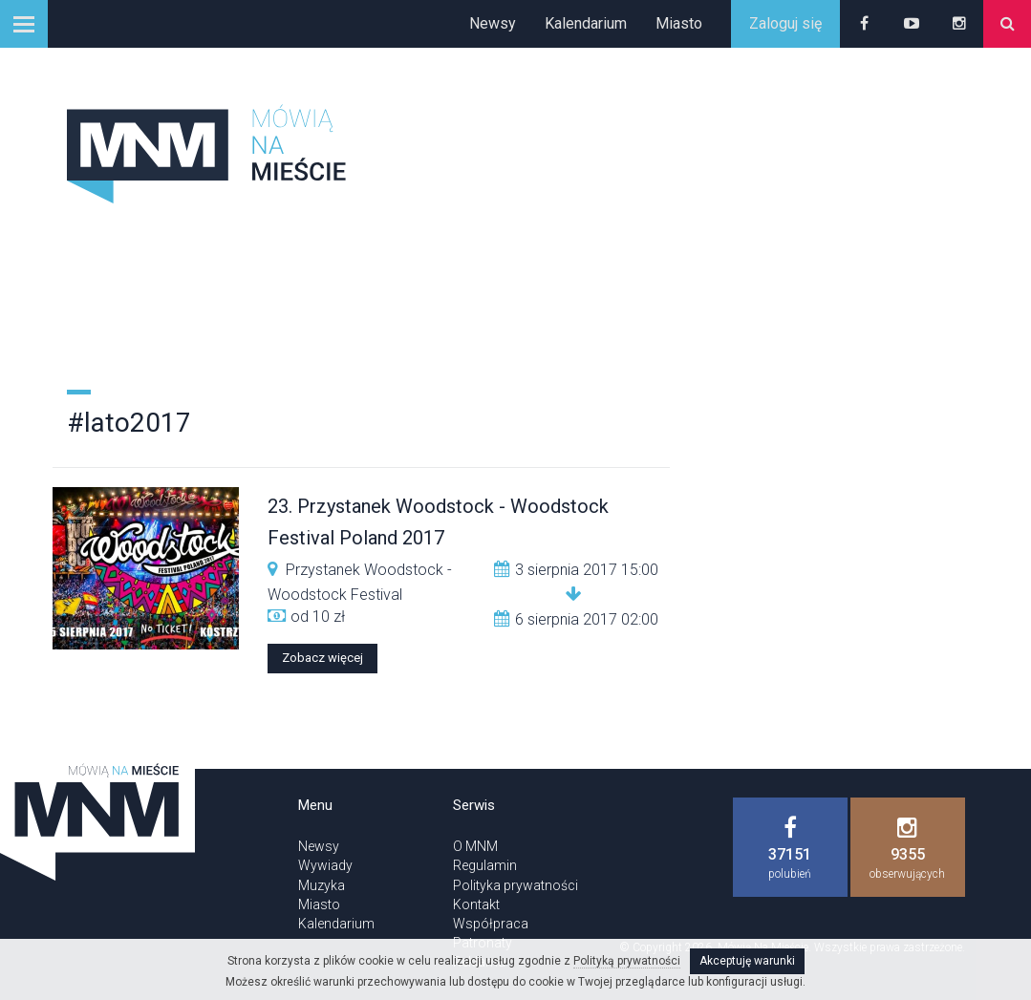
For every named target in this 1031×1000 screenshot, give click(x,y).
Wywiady (325, 865)
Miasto (678, 23)
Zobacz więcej (322, 657)
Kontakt (476, 904)
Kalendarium (586, 23)
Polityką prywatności (626, 961)
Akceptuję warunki (747, 961)
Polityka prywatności (515, 885)
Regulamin (485, 865)
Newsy (492, 23)
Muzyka (321, 885)
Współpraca (490, 923)
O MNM (475, 846)
